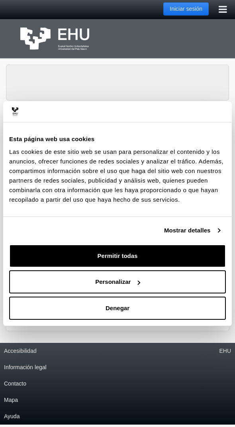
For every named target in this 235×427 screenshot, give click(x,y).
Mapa (11, 400)
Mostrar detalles (187, 230)
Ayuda (12, 416)
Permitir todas (118, 255)
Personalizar (117, 281)
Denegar (117, 308)
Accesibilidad (20, 351)
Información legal (25, 367)
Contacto (15, 383)
